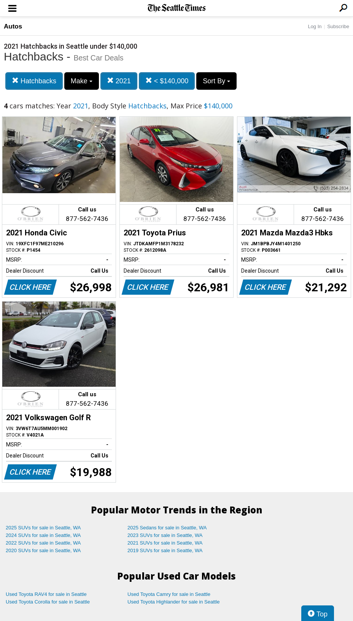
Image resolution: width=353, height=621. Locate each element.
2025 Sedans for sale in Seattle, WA (167, 527)
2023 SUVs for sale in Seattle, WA (165, 535)
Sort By (216, 81)
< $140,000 (167, 81)
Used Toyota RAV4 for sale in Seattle (46, 594)
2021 (119, 81)
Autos (13, 26)
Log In (314, 26)
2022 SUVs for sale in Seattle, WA (43, 543)
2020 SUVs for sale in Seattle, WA (43, 550)
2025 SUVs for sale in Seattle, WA (43, 527)
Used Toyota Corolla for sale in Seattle (48, 602)
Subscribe (338, 26)
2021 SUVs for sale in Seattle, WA (165, 543)
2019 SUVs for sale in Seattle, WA (165, 550)
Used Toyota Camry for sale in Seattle (168, 594)
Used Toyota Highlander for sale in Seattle (173, 602)
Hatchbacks (34, 81)
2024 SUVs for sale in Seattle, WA (43, 535)
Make (81, 81)
